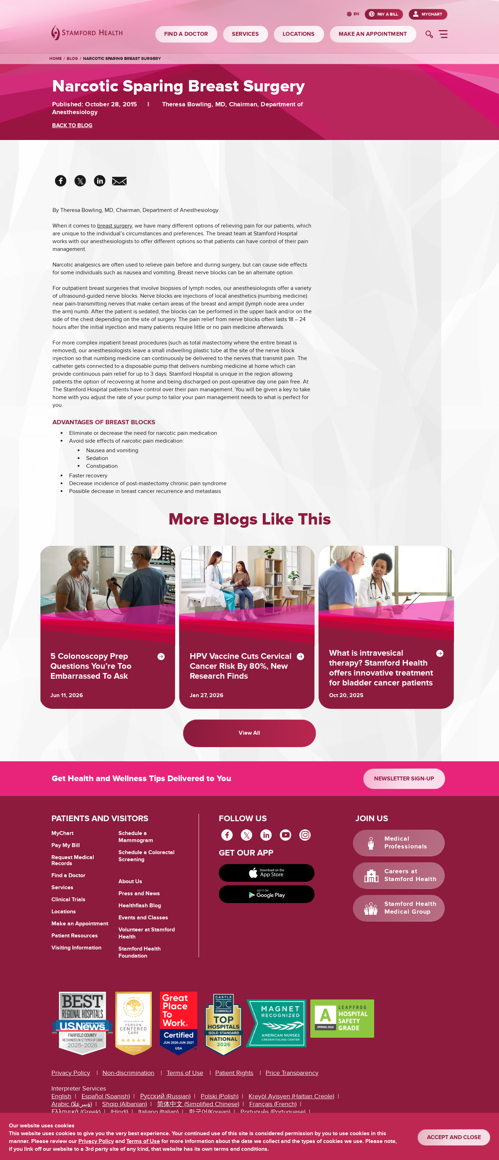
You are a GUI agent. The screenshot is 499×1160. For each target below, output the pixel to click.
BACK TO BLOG (72, 125)
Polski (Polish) (219, 1102)
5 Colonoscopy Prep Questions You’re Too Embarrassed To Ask (93, 670)
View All (249, 740)
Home (55, 59)
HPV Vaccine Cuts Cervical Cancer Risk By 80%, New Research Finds (241, 670)
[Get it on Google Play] (267, 899)
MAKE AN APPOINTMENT (373, 34)
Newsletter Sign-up (404, 784)
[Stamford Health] (86, 33)
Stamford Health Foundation (139, 958)
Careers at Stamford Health (410, 881)
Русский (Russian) (165, 1102)
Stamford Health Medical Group (410, 913)
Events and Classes (143, 922)
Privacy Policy (70, 1078)
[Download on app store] (267, 878)
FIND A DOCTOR (186, 34)
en (356, 14)
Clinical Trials (68, 904)
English (61, 1102)
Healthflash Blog (139, 910)
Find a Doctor (68, 880)
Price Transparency (292, 1078)
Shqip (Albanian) (124, 1110)
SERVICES (245, 34)
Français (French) (272, 1110)
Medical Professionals (406, 848)
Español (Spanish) (106, 1102)
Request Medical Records (72, 866)
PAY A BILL (387, 14)
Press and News (139, 898)
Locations (63, 916)
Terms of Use (185, 1078)
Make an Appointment (79, 928)
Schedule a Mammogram (135, 842)
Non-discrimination (128, 1078)
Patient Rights (234, 1078)
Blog (72, 58)
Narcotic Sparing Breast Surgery (122, 58)
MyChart (432, 14)
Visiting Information (76, 953)
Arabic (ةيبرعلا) (71, 1110)
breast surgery (114, 225)
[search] (429, 35)
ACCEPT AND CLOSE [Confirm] (454, 1137)
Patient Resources (74, 941)
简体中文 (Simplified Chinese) (198, 1110)
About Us (130, 886)
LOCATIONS (299, 34)
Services (62, 892)
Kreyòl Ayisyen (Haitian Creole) (291, 1102)
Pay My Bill (65, 850)
